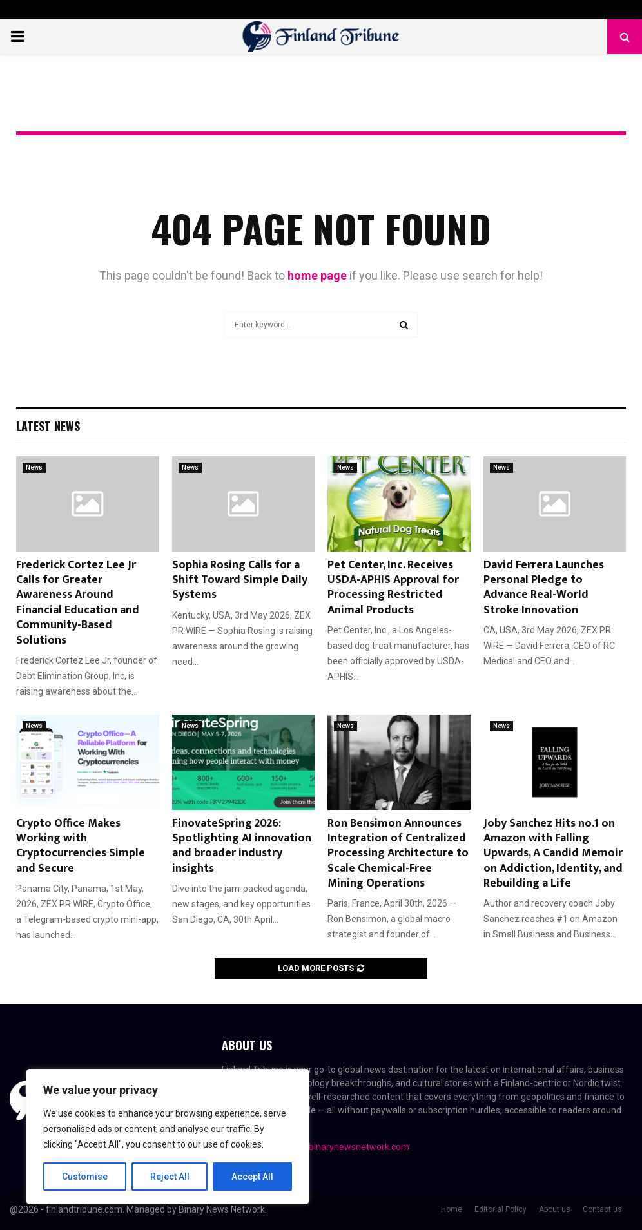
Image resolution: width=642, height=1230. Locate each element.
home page (317, 275)
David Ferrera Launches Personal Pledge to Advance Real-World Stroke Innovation (543, 587)
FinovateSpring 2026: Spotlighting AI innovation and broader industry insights (241, 846)
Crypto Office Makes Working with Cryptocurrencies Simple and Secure (80, 846)
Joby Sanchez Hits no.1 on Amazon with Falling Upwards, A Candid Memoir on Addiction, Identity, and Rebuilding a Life (553, 854)
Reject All (170, 1176)
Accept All (252, 1176)
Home (451, 1209)
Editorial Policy (500, 1209)
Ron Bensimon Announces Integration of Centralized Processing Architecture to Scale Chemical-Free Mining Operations (398, 854)
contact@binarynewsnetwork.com (339, 1147)
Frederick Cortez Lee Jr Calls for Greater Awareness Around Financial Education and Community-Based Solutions (77, 602)
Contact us (602, 1209)
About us (554, 1209)
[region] (167, 1136)
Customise (85, 1176)
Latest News (48, 426)
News (34, 467)
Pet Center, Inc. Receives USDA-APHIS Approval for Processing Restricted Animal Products (393, 587)
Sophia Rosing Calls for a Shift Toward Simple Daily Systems (239, 580)
